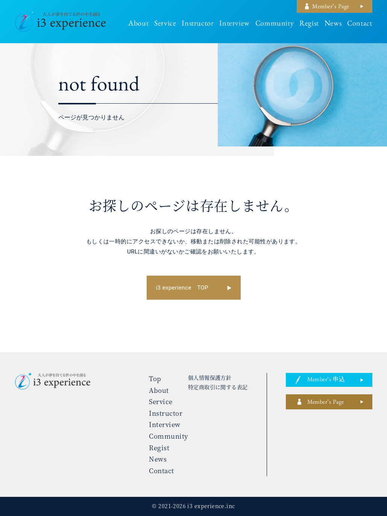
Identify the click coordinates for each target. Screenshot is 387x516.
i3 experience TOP (182, 287)
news (333, 24)
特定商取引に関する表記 (218, 387)
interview (234, 24)
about (138, 24)
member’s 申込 (326, 380)
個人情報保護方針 (209, 377)
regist (309, 24)
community (274, 24)
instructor (198, 24)
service (165, 24)
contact (359, 24)
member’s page (330, 8)
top (155, 378)
